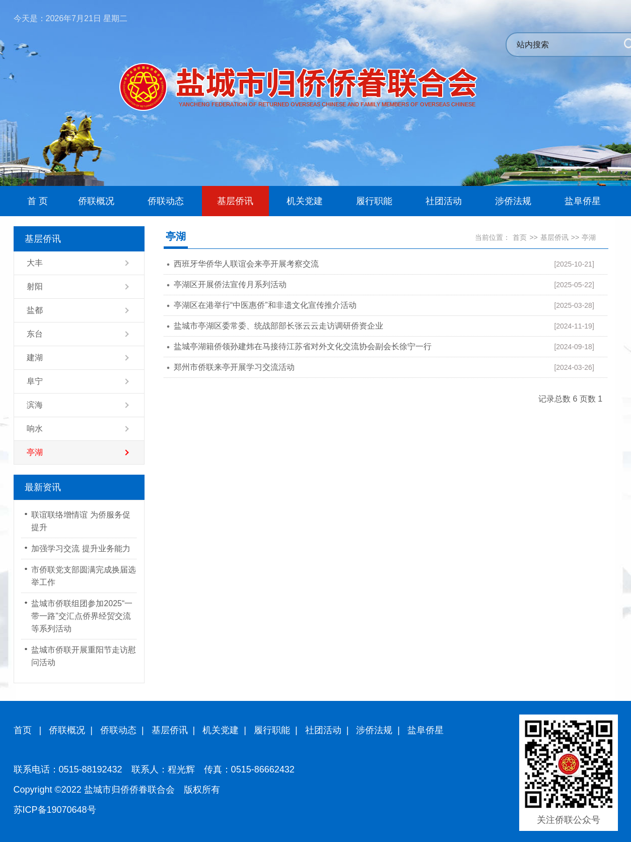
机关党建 (220, 730)
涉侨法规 (374, 730)
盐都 (35, 310)
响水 (35, 428)
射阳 (35, 286)
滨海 (35, 405)
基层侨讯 (554, 237)
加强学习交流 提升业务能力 (80, 548)
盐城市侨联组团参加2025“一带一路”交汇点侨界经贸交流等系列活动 (81, 616)
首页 (520, 237)
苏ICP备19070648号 (55, 810)
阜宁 (35, 381)
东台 (35, 334)
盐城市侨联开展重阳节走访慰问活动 (83, 656)
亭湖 (35, 452)
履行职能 (272, 730)
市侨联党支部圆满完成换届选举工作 (83, 576)
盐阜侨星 (425, 730)
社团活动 (323, 730)
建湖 (35, 357)
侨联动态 (118, 730)
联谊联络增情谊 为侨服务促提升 (80, 521)
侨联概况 (67, 730)
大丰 (35, 262)
